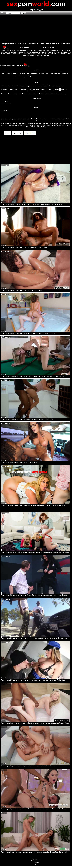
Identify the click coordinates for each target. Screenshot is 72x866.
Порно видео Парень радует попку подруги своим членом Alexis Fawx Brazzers (28, 766)
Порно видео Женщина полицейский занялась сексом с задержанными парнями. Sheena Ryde (34, 638)
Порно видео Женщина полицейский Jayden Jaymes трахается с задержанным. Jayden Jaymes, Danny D (35, 595)
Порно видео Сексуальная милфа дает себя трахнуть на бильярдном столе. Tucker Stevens (33, 376)
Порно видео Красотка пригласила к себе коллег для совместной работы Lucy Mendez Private (33, 809)
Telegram (36, 862)
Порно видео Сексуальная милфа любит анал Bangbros (20, 462)
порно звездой (41, 127)
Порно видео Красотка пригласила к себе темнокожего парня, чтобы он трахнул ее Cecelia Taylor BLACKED (35, 723)
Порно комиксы (36, 861)
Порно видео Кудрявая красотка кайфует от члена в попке (21, 290)
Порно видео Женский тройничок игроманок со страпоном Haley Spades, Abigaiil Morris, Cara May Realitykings (35, 552)
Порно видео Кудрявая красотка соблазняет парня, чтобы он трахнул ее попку (28, 333)
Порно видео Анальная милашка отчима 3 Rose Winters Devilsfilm (36, 44)
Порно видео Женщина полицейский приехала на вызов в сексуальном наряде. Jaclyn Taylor (33, 680)
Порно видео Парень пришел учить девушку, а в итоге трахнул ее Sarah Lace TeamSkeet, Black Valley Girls (35, 852)
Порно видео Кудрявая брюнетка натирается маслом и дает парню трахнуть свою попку (31, 204)
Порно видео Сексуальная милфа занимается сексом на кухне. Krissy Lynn (27, 419)
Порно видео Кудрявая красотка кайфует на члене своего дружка (24, 247)
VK (36, 864)
